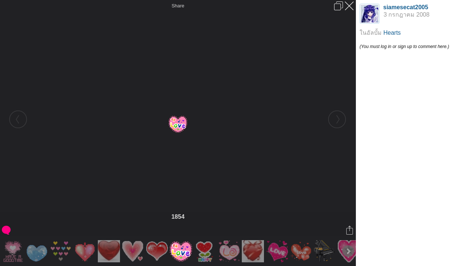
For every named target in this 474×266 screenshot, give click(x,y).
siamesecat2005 (405, 7)
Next (348, 251)
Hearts (392, 33)
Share (178, 5)
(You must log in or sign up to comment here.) (404, 46)
